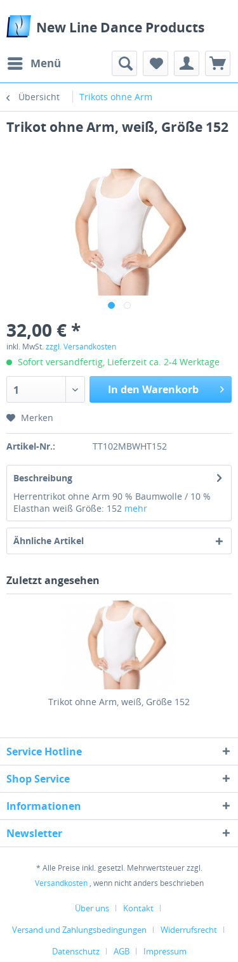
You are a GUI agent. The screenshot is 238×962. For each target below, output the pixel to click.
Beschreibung (42, 478)
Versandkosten (61, 883)
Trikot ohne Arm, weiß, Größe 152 (119, 702)
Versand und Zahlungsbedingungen (79, 929)
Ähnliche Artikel (48, 541)
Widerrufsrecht (189, 929)
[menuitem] (33, 63)
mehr (135, 508)
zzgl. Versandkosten (81, 346)
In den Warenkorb (166, 387)
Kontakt (138, 908)
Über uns (92, 908)
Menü (34, 61)
